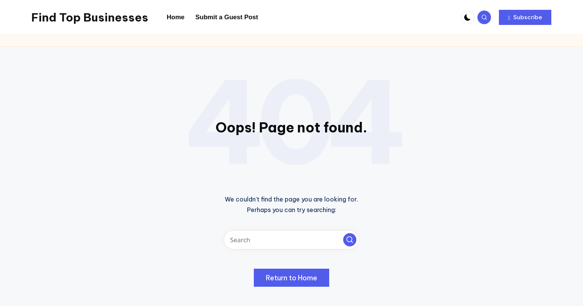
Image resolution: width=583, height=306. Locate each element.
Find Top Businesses (89, 17)
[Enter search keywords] (291, 239)
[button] (525, 17)
